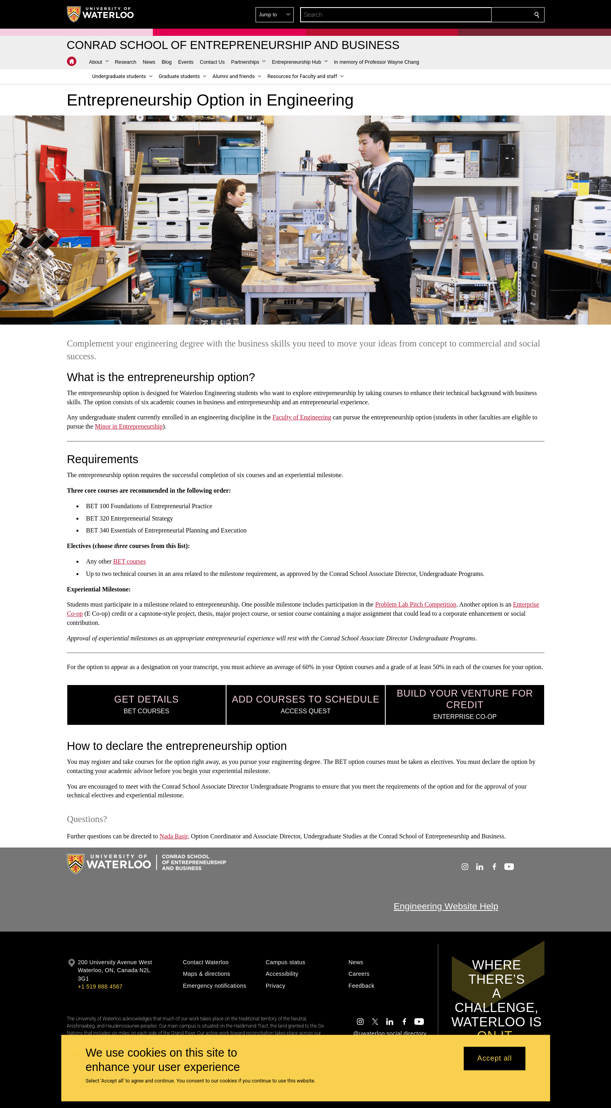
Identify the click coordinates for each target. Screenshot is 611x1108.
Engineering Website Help (446, 906)
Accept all (494, 1059)
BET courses (129, 561)
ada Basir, (176, 836)
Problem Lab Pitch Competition (415, 604)
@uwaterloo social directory (389, 1033)
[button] (479, 15)
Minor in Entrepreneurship (129, 426)
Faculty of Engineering (301, 417)
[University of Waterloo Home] (101, 14)
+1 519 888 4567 (100, 986)
